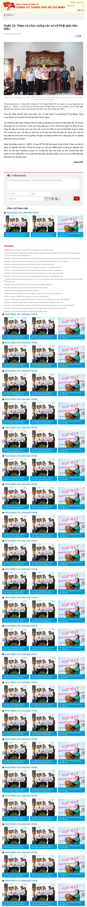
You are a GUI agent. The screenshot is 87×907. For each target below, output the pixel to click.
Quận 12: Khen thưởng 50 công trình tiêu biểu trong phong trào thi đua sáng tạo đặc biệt (34, 273)
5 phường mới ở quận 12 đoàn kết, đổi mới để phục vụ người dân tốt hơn (30, 250)
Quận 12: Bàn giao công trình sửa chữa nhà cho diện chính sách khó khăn (30, 264)
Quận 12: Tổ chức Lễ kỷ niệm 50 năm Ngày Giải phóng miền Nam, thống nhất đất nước (34, 276)
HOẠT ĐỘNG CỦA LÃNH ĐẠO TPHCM (23, 213)
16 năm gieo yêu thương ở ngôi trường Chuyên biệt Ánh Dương (26, 287)
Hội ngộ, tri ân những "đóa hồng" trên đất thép (70, 234)
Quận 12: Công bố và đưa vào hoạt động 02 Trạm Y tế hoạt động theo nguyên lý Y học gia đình (37, 261)
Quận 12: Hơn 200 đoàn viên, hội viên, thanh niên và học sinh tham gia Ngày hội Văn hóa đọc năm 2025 (40, 305)
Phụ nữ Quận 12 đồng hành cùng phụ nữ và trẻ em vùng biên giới (27, 296)
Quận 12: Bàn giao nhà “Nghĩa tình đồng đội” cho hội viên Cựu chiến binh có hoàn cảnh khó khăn (37, 299)
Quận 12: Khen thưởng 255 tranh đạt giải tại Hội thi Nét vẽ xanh (26, 311)
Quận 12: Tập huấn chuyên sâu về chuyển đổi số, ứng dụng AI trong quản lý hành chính (34, 302)
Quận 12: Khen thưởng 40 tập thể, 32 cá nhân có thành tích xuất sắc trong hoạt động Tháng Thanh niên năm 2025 (43, 258)
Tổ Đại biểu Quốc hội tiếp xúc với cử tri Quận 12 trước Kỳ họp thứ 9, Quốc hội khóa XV (34, 293)
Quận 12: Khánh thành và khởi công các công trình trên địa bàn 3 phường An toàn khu (34, 267)
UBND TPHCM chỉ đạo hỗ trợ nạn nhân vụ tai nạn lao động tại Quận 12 (29, 284)
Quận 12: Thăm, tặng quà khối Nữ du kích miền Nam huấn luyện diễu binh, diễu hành (33, 270)
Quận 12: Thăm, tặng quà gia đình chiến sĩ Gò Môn (22, 290)
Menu (81, 10)
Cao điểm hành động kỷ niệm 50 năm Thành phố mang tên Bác (16, 234)
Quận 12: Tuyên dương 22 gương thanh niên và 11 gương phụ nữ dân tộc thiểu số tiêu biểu (36, 308)
